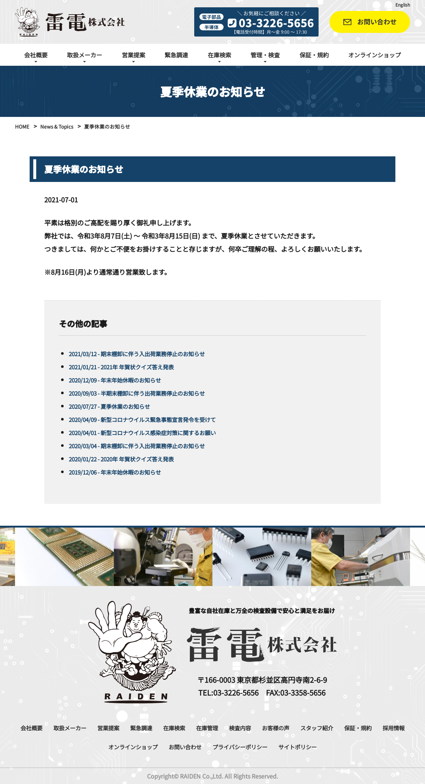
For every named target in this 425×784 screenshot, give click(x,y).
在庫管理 (246, 727)
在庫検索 (209, 727)
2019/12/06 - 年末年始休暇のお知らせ (125, 471)
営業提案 (134, 727)
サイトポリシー (352, 746)
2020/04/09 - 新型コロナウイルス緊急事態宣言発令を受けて (158, 419)
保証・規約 (314, 54)
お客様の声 (324, 727)
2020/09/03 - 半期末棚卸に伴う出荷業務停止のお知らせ (151, 392)
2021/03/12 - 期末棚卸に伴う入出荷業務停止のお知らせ (151, 353)
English (401, 4)
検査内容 (284, 727)
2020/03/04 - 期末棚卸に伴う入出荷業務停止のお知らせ (151, 445)
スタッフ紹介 (371, 727)
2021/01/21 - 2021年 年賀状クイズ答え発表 (132, 366)
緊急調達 (176, 54)
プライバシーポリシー (285, 746)
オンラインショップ (374, 54)
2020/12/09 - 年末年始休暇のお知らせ (125, 379)
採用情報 (107, 746)
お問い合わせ (221, 746)
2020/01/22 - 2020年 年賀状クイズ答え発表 (132, 458)
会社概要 (47, 727)
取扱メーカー (90, 727)
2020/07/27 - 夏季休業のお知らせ (118, 406)
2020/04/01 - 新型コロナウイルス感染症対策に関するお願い (158, 432)
